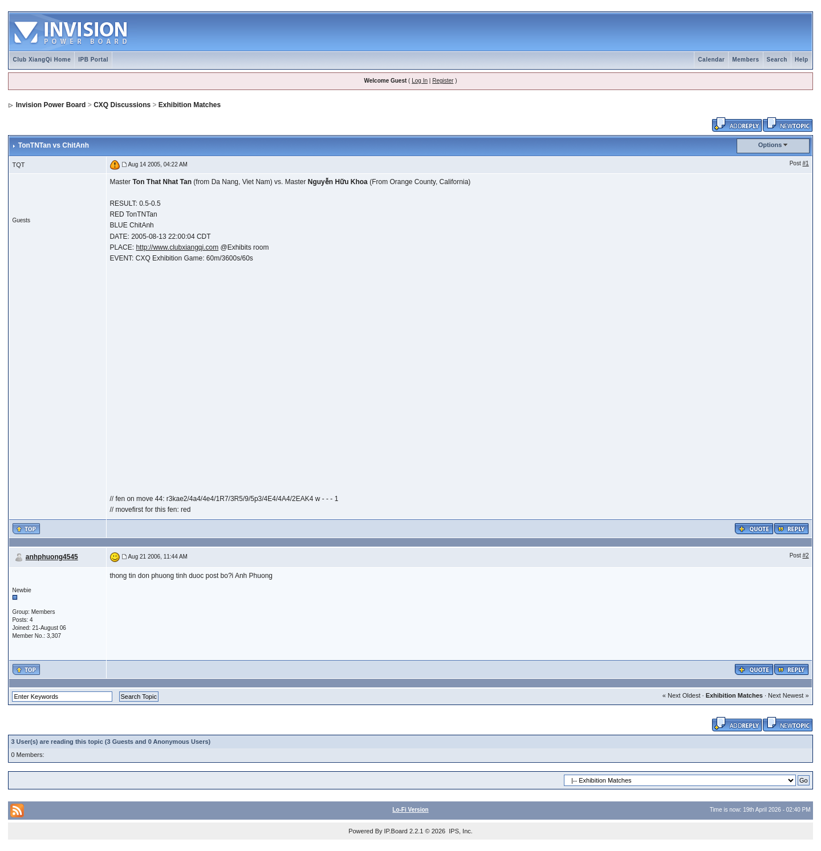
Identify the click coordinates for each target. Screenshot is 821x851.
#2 (805, 555)
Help (801, 59)
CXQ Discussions (122, 105)
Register (442, 81)
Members (745, 59)
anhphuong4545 (52, 557)
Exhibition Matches (189, 105)
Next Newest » (788, 695)
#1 (805, 163)
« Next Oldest (682, 695)
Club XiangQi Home (42, 59)
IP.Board (396, 831)
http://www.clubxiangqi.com (177, 247)
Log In (420, 81)
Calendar (711, 59)
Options (770, 144)
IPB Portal (93, 59)
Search (777, 59)
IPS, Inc (460, 831)
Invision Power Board (51, 105)
